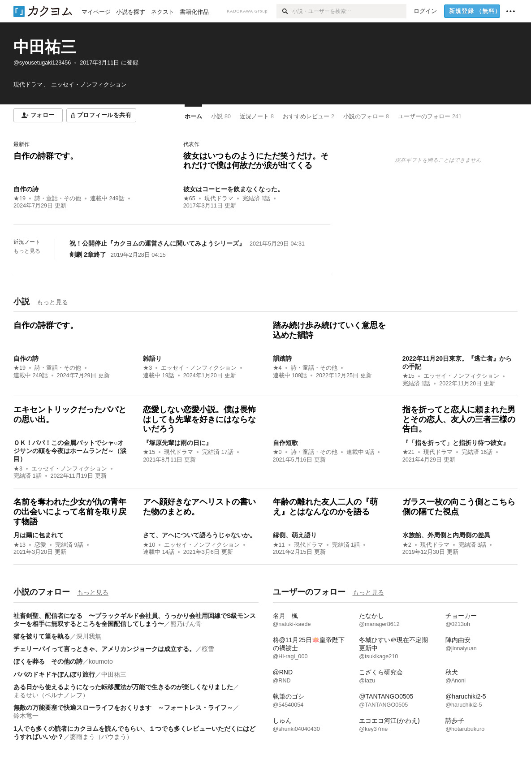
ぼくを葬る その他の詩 (47, 661)
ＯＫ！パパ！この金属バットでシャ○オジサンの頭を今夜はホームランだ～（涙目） (69, 450)
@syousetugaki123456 (42, 63)
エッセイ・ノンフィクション (199, 368)
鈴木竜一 (26, 715)
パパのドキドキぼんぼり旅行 (54, 674)
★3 (147, 368)
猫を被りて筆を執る (41, 636)
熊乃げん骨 (186, 623)
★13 (19, 545)
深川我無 (88, 636)
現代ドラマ (218, 198)
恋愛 (40, 545)
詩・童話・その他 (58, 198)
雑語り (152, 358)
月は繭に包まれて (38, 535)
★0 (277, 452)
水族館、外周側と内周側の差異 (446, 535)
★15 (408, 376)
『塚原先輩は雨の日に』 (177, 442)
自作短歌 (285, 442)
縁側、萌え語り (295, 535)
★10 (149, 545)
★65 (189, 198)
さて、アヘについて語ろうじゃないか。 (199, 535)
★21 (408, 452)
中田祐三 (44, 47)
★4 (277, 368)
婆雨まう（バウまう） (101, 736)
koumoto (101, 661)
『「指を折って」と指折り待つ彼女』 (455, 442)
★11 (279, 545)
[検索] (284, 11)
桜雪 (208, 648)
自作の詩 (26, 189)
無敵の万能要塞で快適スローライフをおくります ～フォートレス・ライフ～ (123, 707)
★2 (406, 545)
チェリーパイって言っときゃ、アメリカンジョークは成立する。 (104, 648)
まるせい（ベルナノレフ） (51, 695)
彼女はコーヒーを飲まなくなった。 (233, 189)
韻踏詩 (282, 358)
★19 (19, 198)
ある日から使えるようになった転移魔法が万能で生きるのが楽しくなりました (123, 687)
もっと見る (26, 251)
